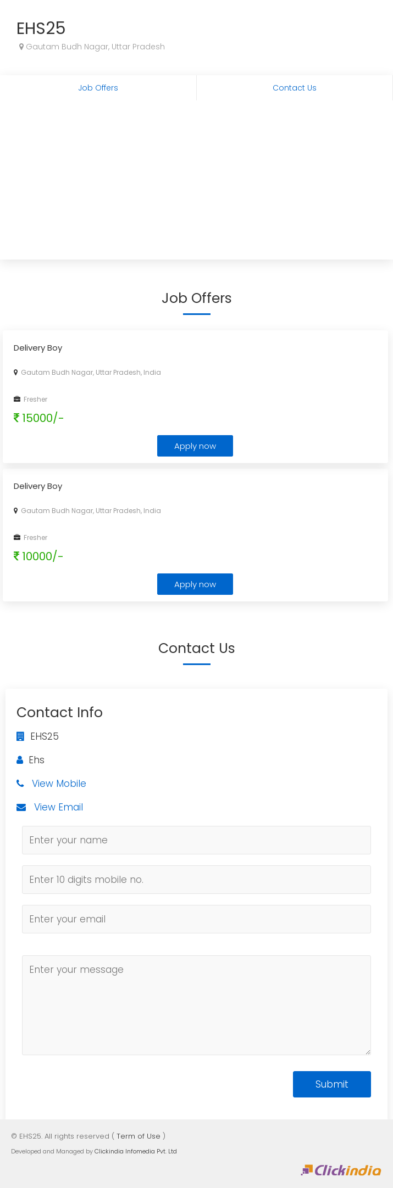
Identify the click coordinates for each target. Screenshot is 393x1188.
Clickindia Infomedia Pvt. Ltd (136, 1151)
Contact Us (295, 87)
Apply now (195, 446)
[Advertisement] (196, 183)
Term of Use (138, 1136)
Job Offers (98, 87)
